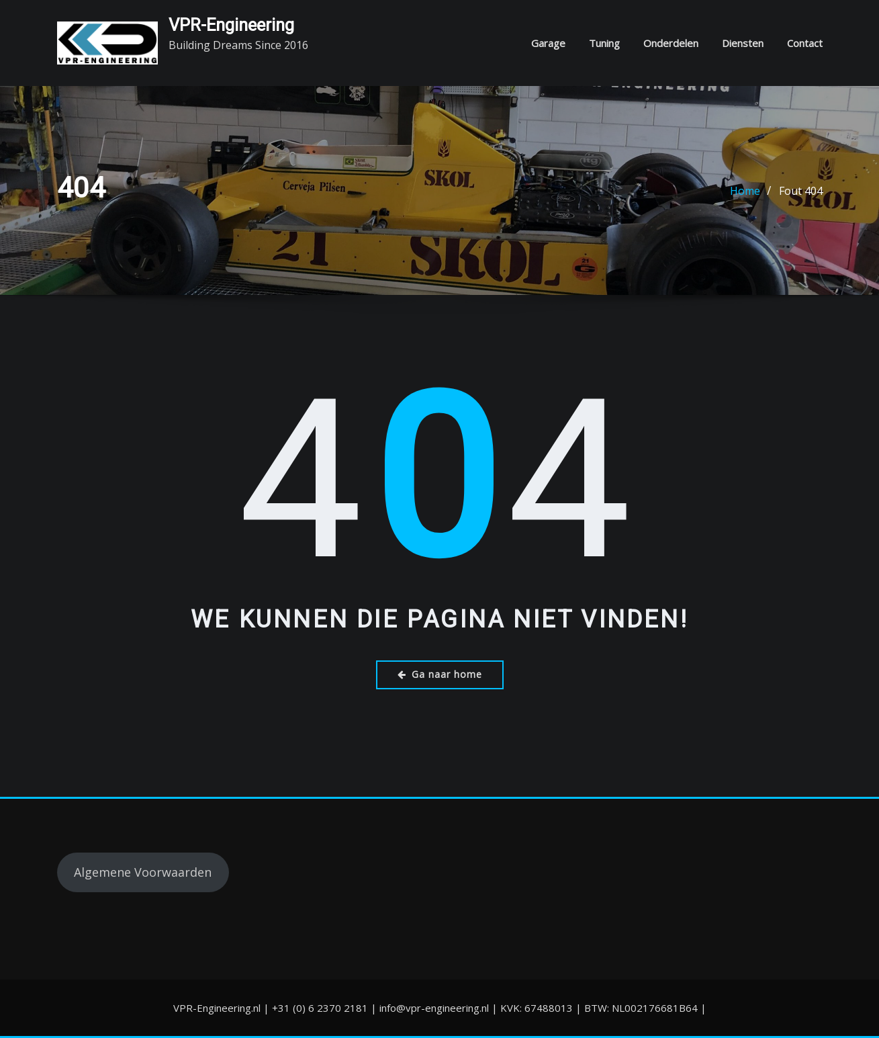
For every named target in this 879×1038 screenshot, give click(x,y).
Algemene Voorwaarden (143, 872)
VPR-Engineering (231, 25)
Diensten (743, 43)
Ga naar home (440, 674)
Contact (805, 43)
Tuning (604, 43)
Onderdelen (670, 43)
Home (745, 190)
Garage (548, 43)
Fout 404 (801, 190)
